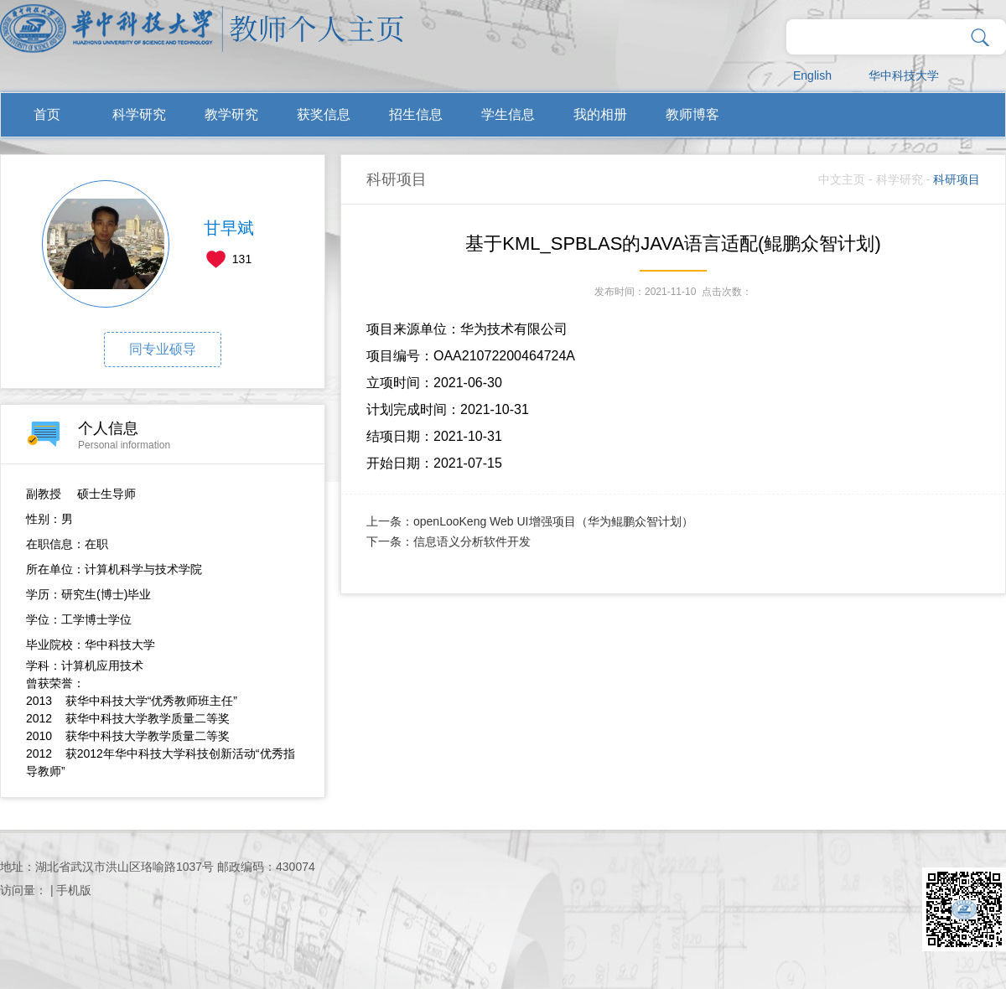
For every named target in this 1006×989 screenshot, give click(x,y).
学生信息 (508, 114)
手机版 (73, 890)
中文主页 (841, 179)
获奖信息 (323, 114)
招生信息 (416, 114)
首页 (47, 114)
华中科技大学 (904, 75)
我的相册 (600, 114)
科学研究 (139, 114)
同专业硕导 (162, 349)
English (812, 75)
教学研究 (231, 114)
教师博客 (692, 114)
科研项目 (956, 179)
